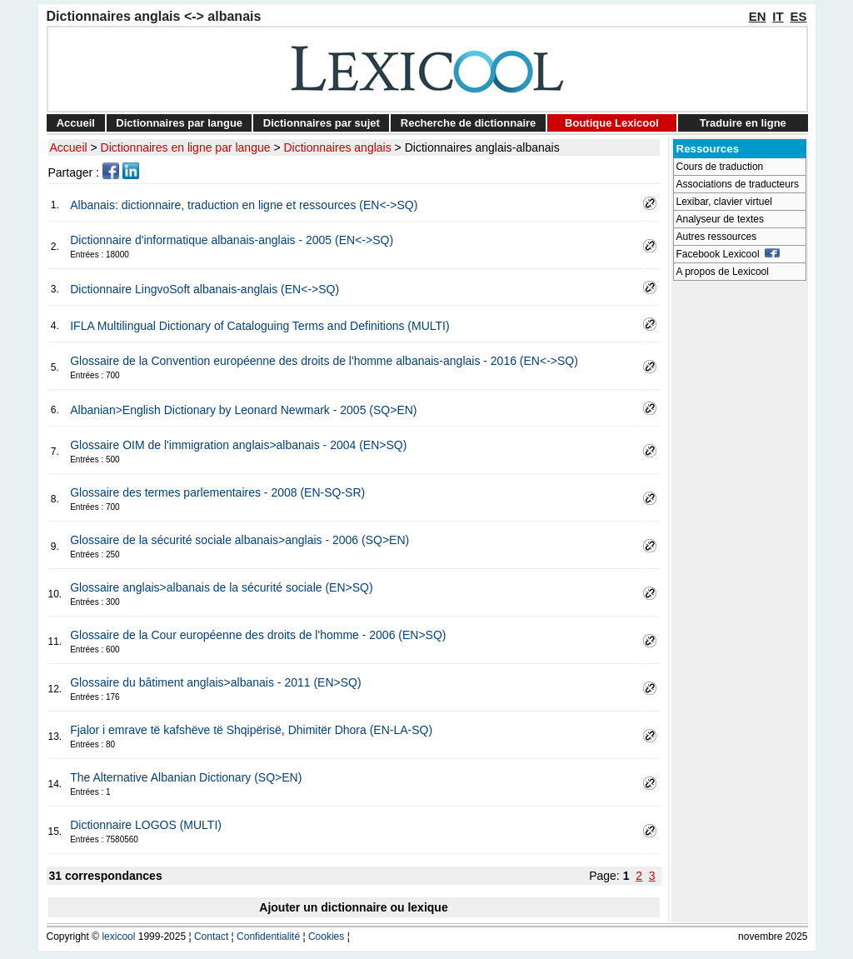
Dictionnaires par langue (179, 123)
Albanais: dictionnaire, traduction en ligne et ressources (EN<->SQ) (243, 205)
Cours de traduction (720, 166)
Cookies (326, 936)
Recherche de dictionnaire (468, 123)
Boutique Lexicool (612, 123)
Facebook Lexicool (728, 254)
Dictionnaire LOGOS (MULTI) (146, 825)
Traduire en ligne (743, 123)
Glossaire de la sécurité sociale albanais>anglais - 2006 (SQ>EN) (239, 540)
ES (798, 16)
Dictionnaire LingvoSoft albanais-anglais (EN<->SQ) (204, 289)
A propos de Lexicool (722, 271)
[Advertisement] (739, 538)
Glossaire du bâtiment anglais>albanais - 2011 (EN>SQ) (215, 682)
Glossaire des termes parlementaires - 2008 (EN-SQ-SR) (217, 492)
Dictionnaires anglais (338, 147)
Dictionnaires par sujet (321, 123)
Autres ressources (716, 236)
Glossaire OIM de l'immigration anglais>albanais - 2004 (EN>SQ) (238, 445)
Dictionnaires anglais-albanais (482, 147)
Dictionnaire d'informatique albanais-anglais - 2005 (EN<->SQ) (231, 240)
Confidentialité (268, 936)
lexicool (118, 936)
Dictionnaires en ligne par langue (186, 147)
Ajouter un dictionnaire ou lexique (353, 907)
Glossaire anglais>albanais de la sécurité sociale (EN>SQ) (221, 587)
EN (757, 16)
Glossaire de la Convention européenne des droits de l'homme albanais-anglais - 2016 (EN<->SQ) (324, 360)
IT (777, 16)
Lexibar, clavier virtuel (724, 201)
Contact (211, 936)
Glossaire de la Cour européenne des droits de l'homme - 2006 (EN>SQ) (258, 635)
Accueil (76, 123)
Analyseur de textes (720, 219)
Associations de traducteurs (737, 184)
